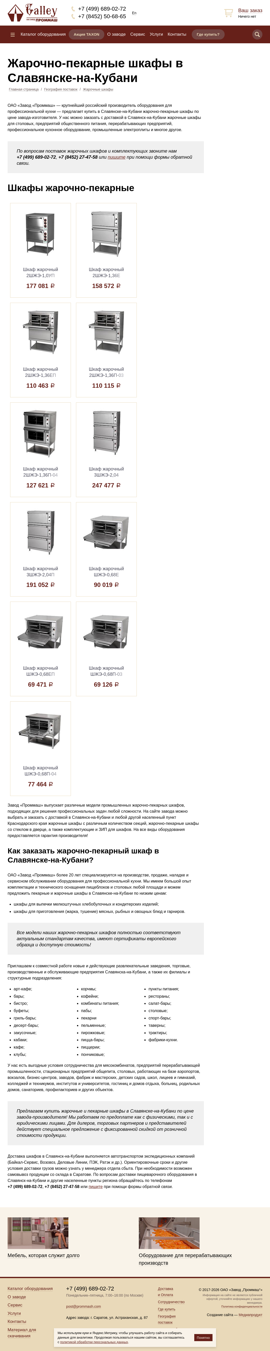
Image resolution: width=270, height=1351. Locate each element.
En (134, 13)
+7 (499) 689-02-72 (102, 9)
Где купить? (208, 34)
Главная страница (24, 89)
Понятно (203, 1338)
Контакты (177, 34)
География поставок (60, 89)
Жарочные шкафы (98, 89)
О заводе (116, 34)
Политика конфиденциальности (241, 1306)
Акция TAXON (86, 34)
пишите (116, 157)
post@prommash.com (83, 1306)
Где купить (167, 1309)
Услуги (156, 34)
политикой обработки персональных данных (94, 1342)
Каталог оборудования (43, 34)
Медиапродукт (250, 1315)
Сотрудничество (171, 1302)
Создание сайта (220, 1315)
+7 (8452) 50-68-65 (102, 16)
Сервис (137, 34)
